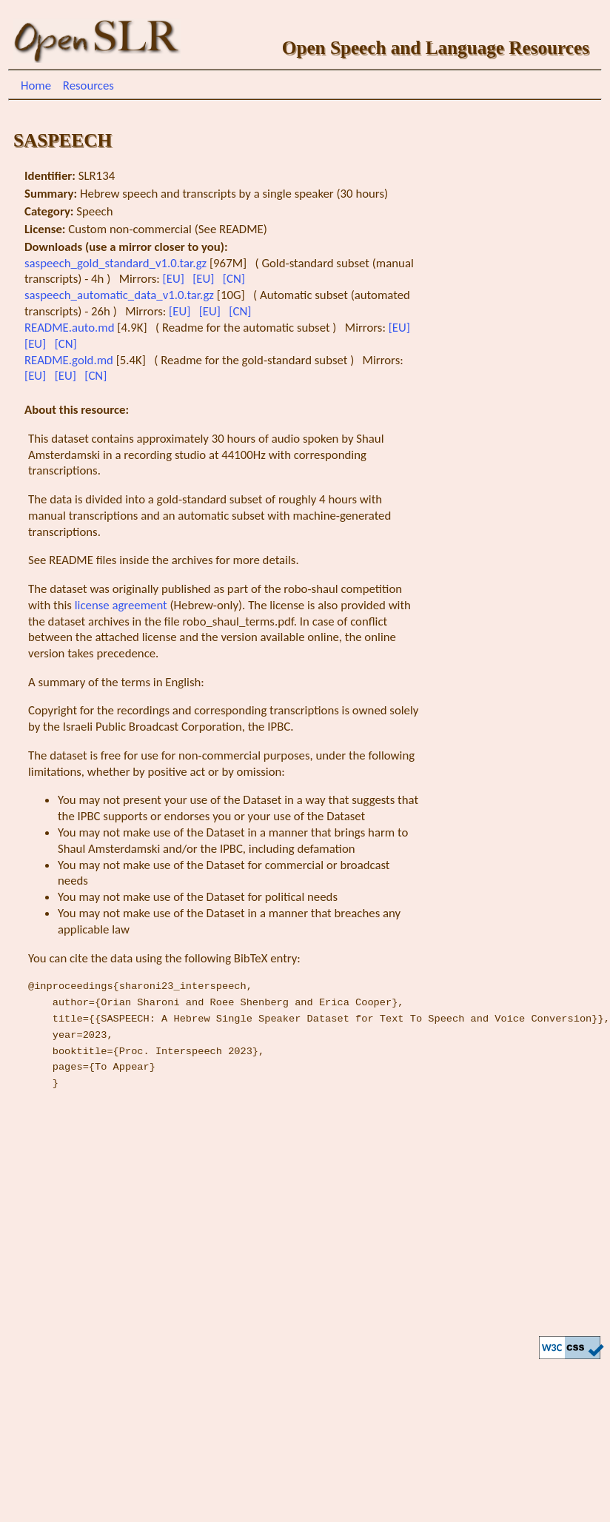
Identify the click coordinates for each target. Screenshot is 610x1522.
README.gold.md (70, 360)
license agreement (121, 605)
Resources (88, 85)
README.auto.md (70, 327)
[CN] (235, 278)
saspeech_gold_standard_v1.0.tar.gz (117, 263)
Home (36, 85)
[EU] (175, 278)
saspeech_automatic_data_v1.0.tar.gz (120, 295)
